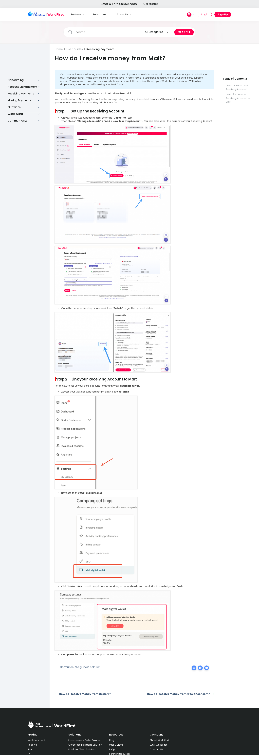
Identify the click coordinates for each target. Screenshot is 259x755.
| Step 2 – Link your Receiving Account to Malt (238, 98)
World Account (36, 740)
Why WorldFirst (158, 744)
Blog (111, 740)
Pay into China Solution (81, 749)
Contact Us (156, 749)
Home (59, 49)
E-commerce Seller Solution (84, 740)
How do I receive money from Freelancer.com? (180, 694)
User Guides (74, 49)
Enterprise (99, 14)
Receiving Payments (100, 49)
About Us (122, 14)
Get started (150, 4)
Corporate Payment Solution (85, 744)
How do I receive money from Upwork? (83, 694)
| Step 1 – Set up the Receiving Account (237, 87)
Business (76, 14)
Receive (32, 744)
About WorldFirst (159, 740)
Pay (30, 749)
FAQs (112, 749)
